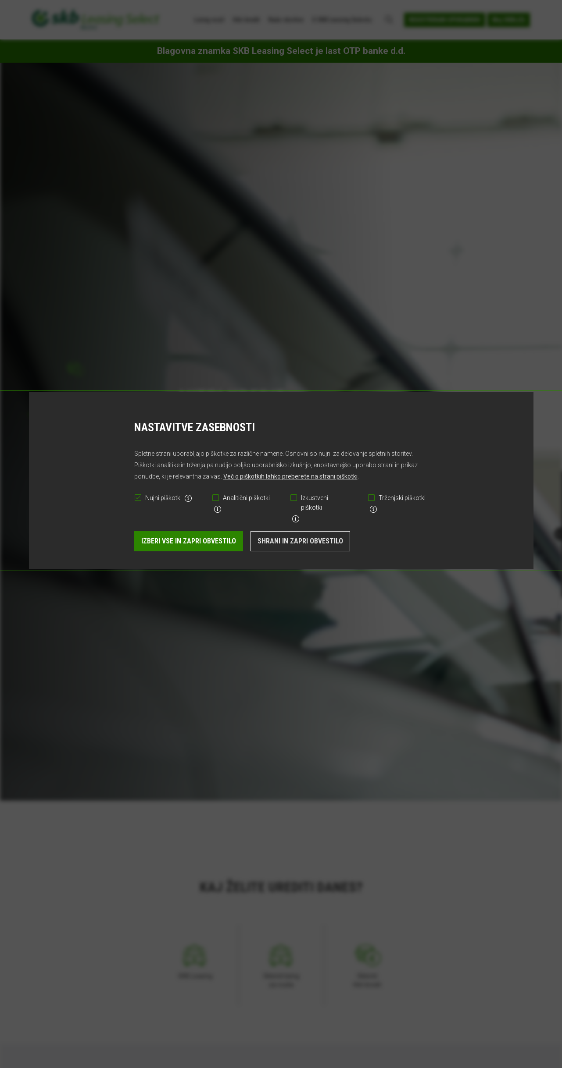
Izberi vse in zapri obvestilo (188, 541)
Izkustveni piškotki (314, 502)
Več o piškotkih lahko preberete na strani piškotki (290, 476)
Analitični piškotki (246, 497)
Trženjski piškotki (402, 497)
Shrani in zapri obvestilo (300, 541)
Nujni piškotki (163, 497)
